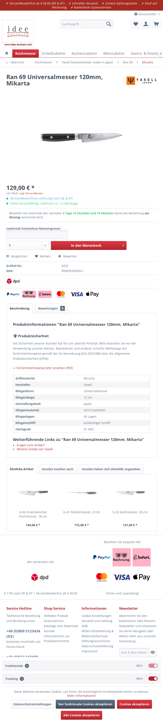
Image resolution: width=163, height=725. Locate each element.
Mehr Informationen (81, 696)
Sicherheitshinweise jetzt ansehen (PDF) (44, 368)
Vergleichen (17, 256)
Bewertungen (51, 308)
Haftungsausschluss (96, 641)
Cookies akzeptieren (134, 704)
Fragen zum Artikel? (29, 445)
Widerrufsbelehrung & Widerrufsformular (98, 633)
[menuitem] (86, 24)
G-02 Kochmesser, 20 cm (130, 512)
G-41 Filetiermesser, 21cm (81, 512)
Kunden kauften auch (57, 469)
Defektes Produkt (56, 616)
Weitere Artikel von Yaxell (33, 449)
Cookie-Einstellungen (96, 616)
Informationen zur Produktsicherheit (57, 638)
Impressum (90, 651)
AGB (85, 626)
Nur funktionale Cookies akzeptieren (85, 704)
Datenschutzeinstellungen (32, 704)
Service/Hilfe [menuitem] (145, 14)
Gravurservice (54, 621)
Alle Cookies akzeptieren (81, 715)
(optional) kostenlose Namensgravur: (33, 228)
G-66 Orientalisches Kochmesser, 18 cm (33, 514)
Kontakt (49, 631)
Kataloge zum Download (61, 626)
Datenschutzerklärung (97, 646)
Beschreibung (19, 308)
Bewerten (67, 256)
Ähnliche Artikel (21, 469)
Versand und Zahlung (97, 621)
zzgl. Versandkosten (31, 193)
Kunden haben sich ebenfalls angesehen (111, 469)
